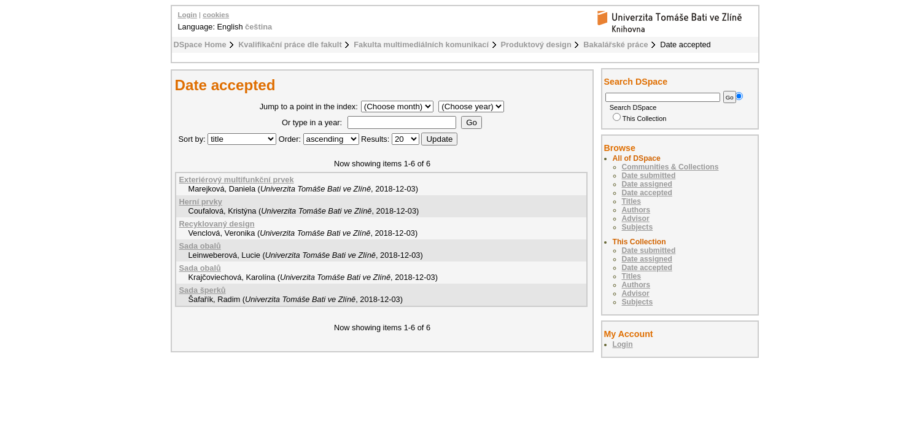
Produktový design (536, 44)
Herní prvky (200, 201)
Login (187, 14)
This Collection (640, 118)
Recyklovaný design (217, 223)
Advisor (636, 218)
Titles (632, 201)
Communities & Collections (670, 167)
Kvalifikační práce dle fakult (290, 44)
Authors (636, 210)
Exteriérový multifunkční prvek (236, 179)
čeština (258, 26)
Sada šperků (202, 290)
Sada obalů (200, 245)
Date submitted (649, 175)
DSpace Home (200, 44)
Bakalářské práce (615, 44)
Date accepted (647, 192)
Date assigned (647, 184)
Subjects (637, 227)
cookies (216, 14)
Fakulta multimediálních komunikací (421, 44)
